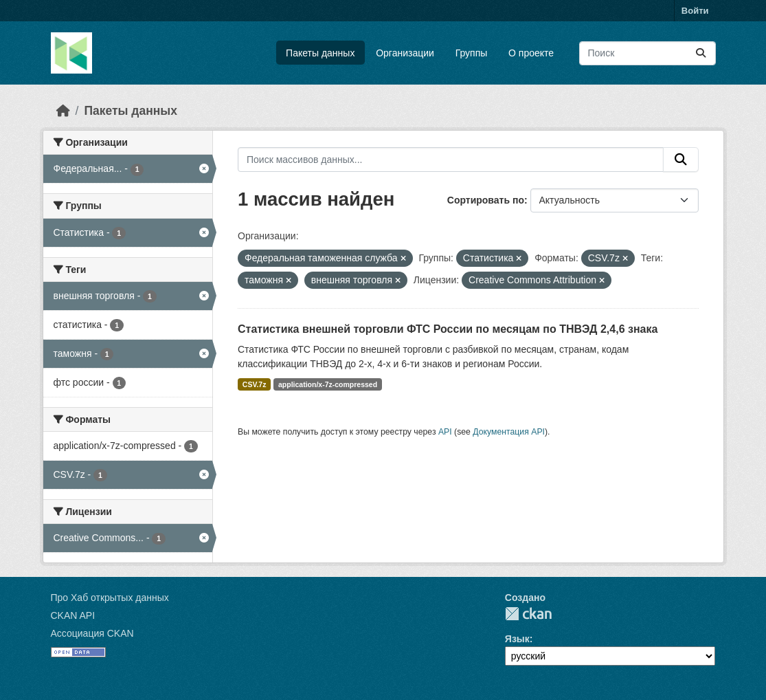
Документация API (509, 432)
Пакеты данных (320, 52)
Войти (695, 11)
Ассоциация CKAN (92, 633)
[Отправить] (700, 53)
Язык (517, 638)
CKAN (528, 613)
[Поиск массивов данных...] (647, 53)
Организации (405, 52)
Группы (471, 52)
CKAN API (73, 615)
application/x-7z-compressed (327, 384)
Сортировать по (485, 200)
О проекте (531, 52)
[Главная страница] (63, 111)
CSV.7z (255, 384)
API (445, 432)
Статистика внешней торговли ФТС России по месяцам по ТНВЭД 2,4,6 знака (447, 329)
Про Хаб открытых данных (110, 597)
